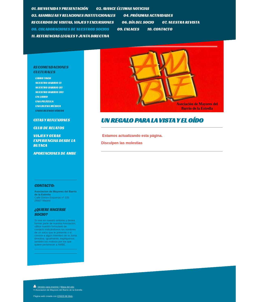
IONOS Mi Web (65, 296)
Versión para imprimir (46, 287)
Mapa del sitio (67, 287)
